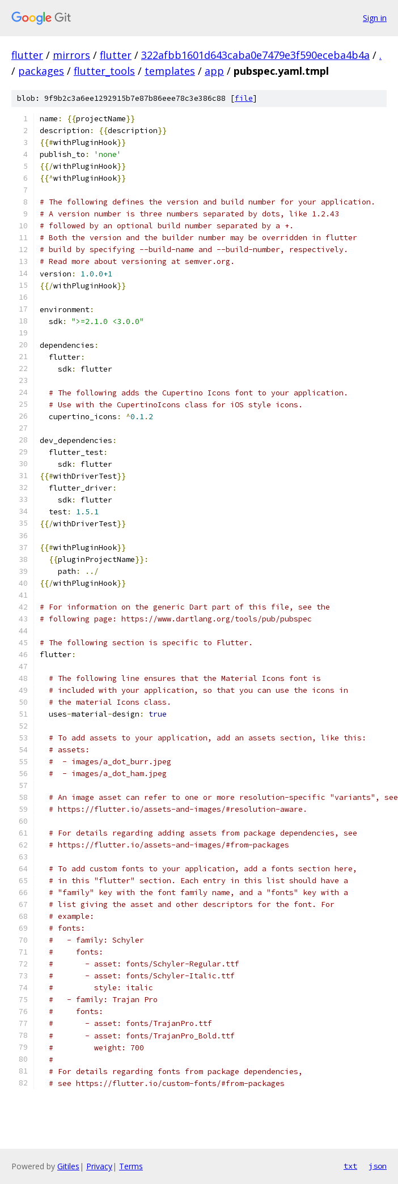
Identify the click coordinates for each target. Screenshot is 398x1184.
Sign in (375, 17)
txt (350, 1166)
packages (41, 71)
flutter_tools (104, 71)
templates (170, 71)
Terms (131, 1166)
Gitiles (68, 1166)
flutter (27, 55)
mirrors (71, 55)
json (378, 1166)
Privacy (99, 1166)
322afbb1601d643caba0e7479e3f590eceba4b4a (255, 55)
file (244, 98)
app (214, 71)
